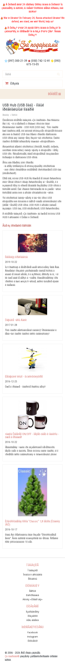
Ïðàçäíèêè (32, 615)
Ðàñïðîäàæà (32, 595)
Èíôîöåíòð (33, 640)
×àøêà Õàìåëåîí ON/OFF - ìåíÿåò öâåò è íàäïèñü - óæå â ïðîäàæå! (32, 435)
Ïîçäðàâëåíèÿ (32, 611)
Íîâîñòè (14, 115)
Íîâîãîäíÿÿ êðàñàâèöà (16, 257)
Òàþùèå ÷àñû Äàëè (16, 320)
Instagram (32, 636)
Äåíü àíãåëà (32, 620)
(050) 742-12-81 (40, 60)
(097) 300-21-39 (17, 60)
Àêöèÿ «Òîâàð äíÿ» (32, 599)
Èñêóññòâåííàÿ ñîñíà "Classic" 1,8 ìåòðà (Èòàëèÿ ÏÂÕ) (32, 523)
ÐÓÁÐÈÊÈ (54, 94)
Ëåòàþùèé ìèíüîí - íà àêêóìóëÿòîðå (24, 376)
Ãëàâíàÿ (5, 115)
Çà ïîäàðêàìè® (12, 656)
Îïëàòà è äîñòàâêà (32, 574)
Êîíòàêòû (32, 578)
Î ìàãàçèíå (33, 570)
